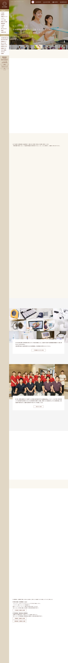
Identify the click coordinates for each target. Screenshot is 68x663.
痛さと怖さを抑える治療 (4, 39)
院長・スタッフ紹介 (3, 43)
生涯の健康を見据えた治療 (4, 37)
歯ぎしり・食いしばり (3, 28)
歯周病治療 (2, 14)
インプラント (2, 18)
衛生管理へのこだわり (4, 46)
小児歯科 (2, 26)
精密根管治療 (3, 23)
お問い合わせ (3, 51)
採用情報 (2, 53)
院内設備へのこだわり (4, 44)
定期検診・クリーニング (4, 16)
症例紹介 (2, 30)
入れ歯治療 (2, 25)
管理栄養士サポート (3, 41)
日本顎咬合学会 (44, 399)
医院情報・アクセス (3, 48)
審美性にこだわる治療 (4, 21)
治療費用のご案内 (3, 32)
